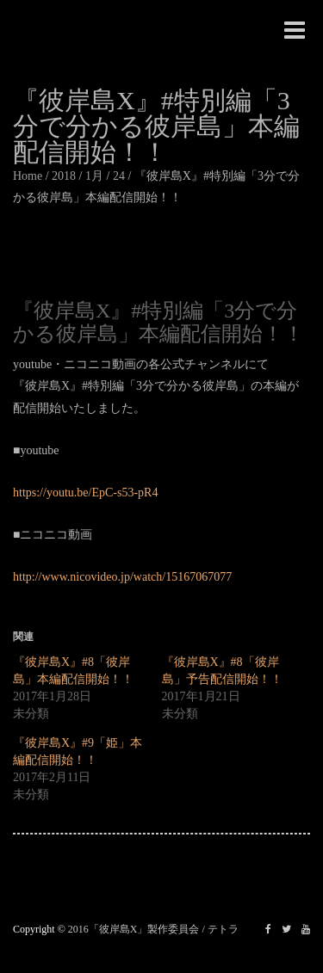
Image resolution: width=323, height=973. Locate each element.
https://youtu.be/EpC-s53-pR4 (85, 492)
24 (119, 175)
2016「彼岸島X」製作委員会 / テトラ (153, 929)
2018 (64, 175)
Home (27, 175)
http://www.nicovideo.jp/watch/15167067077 (122, 576)
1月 (94, 175)
